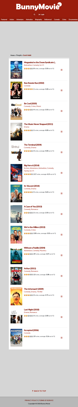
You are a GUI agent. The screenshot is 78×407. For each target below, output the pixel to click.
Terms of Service (46, 400)
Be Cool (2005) (30, 103)
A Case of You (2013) (33, 206)
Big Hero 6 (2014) (31, 165)
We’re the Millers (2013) (34, 227)
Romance (34, 209)
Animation (29, 19)
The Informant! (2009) (33, 289)
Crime (64, 19)
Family (26, 171)
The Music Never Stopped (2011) (38, 124)
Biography (38, 19)
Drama (26, 127)
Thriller (40, 292)
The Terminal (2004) (32, 145)
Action (12, 19)
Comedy (57, 19)
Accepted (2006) (31, 330)
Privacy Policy (31, 400)
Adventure (19, 19)
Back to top (39, 391)
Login (41, 14)
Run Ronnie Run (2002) (34, 83)
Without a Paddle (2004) (34, 248)
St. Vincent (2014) (31, 186)
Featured (4, 19)
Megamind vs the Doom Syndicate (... (40, 62)
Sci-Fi (42, 65)
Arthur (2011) (30, 268)
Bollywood (48, 19)
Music (38, 106)
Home (13, 55)
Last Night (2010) (31, 309)
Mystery (43, 250)
